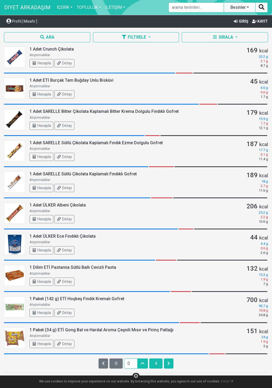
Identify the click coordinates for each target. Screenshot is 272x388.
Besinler (238, 7)
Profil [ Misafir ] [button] (21, 21)
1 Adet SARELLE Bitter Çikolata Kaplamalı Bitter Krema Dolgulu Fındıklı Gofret (104, 111)
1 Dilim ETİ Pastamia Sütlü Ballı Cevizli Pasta (72, 267)
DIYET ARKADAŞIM (27, 7)
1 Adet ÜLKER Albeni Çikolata (57, 205)
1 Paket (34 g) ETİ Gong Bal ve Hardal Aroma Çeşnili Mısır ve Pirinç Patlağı (101, 329)
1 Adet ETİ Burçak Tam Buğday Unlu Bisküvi (71, 80)
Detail (227, 381)
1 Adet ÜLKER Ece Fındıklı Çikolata (62, 236)
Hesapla (41, 63)
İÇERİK (63, 7)
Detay (64, 63)
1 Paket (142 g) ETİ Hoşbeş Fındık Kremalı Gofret (76, 298)
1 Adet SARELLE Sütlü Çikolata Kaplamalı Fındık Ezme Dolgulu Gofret (96, 142)
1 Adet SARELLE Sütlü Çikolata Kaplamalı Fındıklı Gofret (83, 173)
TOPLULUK (87, 7)
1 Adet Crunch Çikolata (51, 49)
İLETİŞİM (113, 7)
